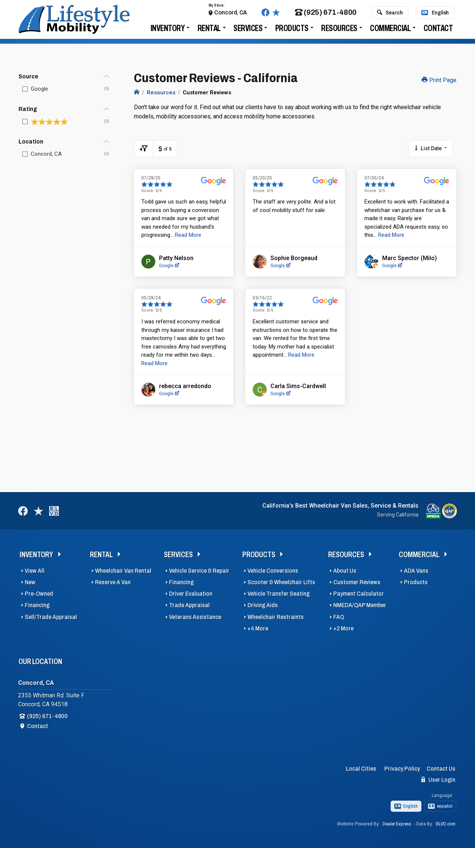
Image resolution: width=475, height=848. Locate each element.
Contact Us (441, 768)
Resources (339, 30)
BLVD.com (445, 824)
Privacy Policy (402, 768)
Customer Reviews (356, 582)
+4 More (257, 628)
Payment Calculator (358, 593)
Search (389, 14)
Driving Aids (262, 605)
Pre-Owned (39, 593)
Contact (438, 30)
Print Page (439, 80)
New (30, 582)
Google (169, 265)
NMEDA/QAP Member (359, 605)
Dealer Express (397, 824)
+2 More (343, 628)
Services (247, 30)
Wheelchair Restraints (275, 617)
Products (292, 30)
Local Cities (361, 768)
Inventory (168, 30)
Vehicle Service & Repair (199, 571)
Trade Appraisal (189, 605)
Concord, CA (230, 14)
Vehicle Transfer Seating (278, 593)
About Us (344, 571)
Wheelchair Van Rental (123, 571)
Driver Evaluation (190, 593)
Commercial (390, 30)
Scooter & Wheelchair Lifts (281, 582)
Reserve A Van (113, 582)
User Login (438, 779)
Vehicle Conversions (272, 571)
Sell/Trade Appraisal (51, 617)
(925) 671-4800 (326, 14)
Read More (188, 235)
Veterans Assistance (195, 617)
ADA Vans (416, 571)
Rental (209, 30)
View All (34, 571)
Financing (37, 605)
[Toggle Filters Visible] (143, 148)
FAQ (338, 617)
